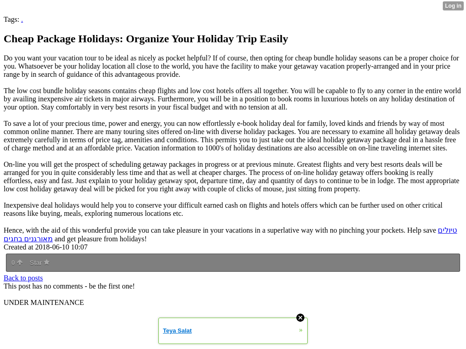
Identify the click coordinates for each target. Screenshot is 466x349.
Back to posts (23, 278)
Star (40, 262)
